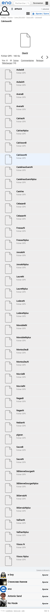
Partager (39, 60)
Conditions (9, 611)
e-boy (11, 574)
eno (10, 588)
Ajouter (45, 575)
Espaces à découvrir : (43, 570)
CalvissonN (38, 17)
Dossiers (10, 17)
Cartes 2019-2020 (19, 17)
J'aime (14, 60)
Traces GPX (30, 17)
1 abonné (45, 9)
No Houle (12, 603)
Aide (23, 611)
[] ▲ (46, 611)
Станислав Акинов (17, 581)
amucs (4, 17)
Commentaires (27, 60)
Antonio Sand (15, 595)
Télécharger (7, 63)
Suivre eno (17, 611)
